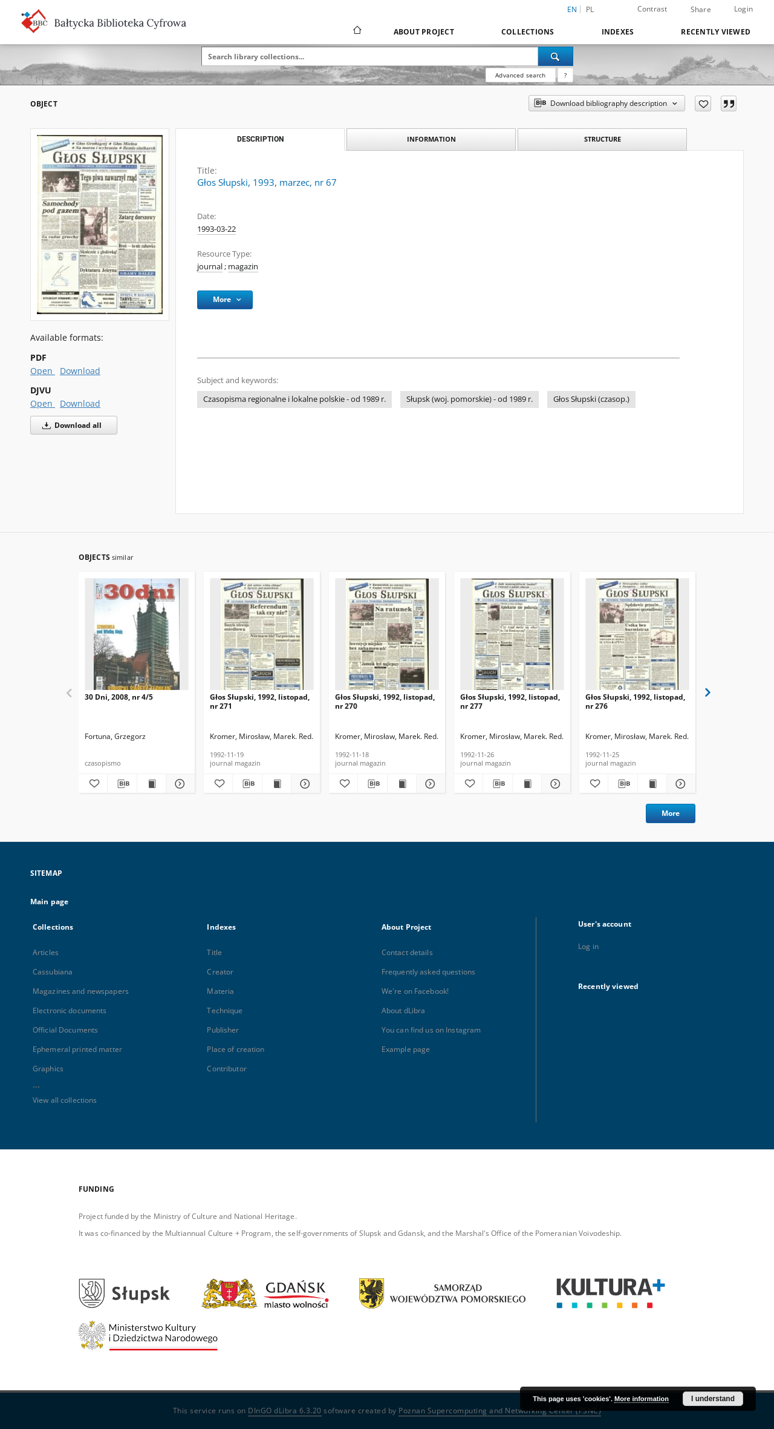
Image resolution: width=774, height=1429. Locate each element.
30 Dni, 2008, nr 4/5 (119, 697)
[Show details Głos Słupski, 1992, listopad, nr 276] (679, 784)
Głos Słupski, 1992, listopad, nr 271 (260, 701)
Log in (588, 946)
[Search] (555, 56)
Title (214, 952)
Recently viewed (715, 32)
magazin (243, 266)
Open (42, 370)
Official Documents (65, 1030)
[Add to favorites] (703, 103)
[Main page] (356, 31)
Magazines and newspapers (81, 991)
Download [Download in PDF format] (80, 370)
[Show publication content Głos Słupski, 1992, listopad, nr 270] (402, 784)
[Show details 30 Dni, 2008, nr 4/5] (178, 784)
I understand (713, 1399)
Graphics (48, 1068)
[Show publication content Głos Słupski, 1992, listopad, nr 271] (276, 784)
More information (641, 1398)
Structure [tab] (602, 138)
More (671, 813)
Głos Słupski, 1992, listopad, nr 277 (510, 701)
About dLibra (403, 1010)
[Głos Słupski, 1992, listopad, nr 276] (637, 638)
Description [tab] (260, 139)
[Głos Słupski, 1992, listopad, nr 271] (261, 638)
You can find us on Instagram (431, 1030)
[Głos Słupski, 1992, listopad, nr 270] (387, 638)
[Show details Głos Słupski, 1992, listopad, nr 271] (304, 784)
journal (210, 266)
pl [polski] (590, 9)
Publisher (223, 1030)
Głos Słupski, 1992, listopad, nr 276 (635, 701)
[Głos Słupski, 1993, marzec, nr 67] (100, 224)
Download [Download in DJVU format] (80, 403)
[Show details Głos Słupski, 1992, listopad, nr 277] (554, 784)
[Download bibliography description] (122, 784)
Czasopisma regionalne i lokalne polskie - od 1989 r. (294, 399)
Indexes (618, 32)
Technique (224, 1010)
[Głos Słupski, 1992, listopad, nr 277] (512, 638)
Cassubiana (53, 972)
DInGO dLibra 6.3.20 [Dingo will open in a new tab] (285, 1410)
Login (743, 9)
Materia (220, 991)
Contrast (652, 9)
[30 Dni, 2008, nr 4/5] (136, 638)
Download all (70, 425)
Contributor (226, 1068)
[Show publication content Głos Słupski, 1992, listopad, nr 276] (652, 784)
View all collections (65, 1100)
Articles (46, 952)
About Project (424, 32)
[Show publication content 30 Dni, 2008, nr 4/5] (151, 784)
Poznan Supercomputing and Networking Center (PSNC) (499, 1410)
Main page (49, 901)
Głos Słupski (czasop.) (591, 399)
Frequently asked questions (428, 972)
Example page (406, 1049)
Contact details (407, 952)
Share (701, 10)
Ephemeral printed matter (77, 1049)
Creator (220, 972)
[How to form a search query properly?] (565, 75)
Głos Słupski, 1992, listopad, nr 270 (385, 701)
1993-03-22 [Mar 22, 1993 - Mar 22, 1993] (216, 229)
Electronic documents (69, 1010)
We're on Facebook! (415, 991)
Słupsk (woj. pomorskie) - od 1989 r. (469, 399)
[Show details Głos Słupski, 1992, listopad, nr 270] (429, 784)
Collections (527, 32)
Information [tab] (431, 138)
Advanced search (520, 75)
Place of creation (235, 1049)
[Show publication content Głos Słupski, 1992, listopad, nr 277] (527, 784)
